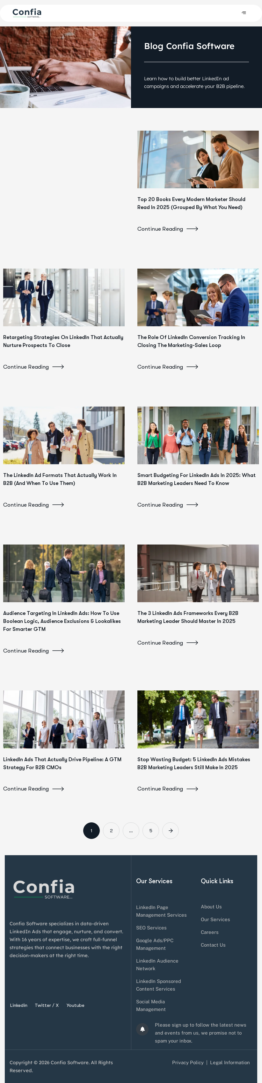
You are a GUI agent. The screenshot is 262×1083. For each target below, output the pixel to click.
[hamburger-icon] (244, 13)
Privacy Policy (188, 1062)
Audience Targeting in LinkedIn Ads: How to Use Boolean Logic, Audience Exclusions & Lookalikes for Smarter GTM (62, 621)
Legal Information (230, 1062)
